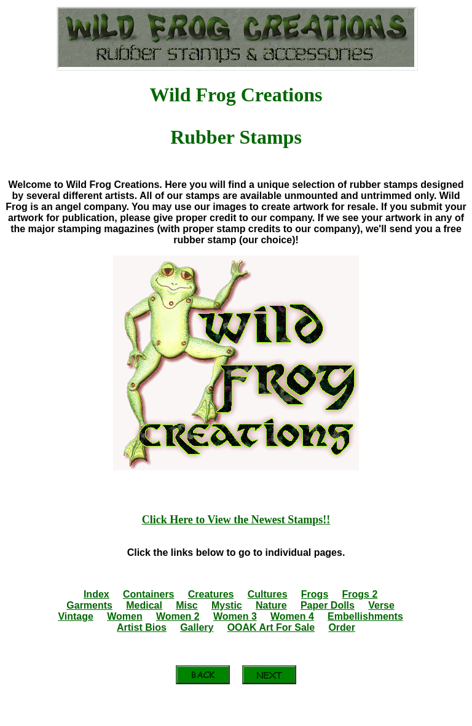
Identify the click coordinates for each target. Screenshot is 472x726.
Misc (187, 605)
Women (124, 616)
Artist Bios (142, 627)
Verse (381, 605)
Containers (149, 594)
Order (341, 627)
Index (96, 594)
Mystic (226, 605)
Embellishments (365, 616)
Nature (271, 605)
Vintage (75, 616)
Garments (89, 605)
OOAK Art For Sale (271, 627)
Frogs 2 (360, 594)
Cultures (268, 594)
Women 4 (292, 616)
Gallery (196, 627)
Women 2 (178, 616)
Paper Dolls (328, 605)
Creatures (211, 594)
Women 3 (235, 616)
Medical (144, 605)
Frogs (314, 594)
